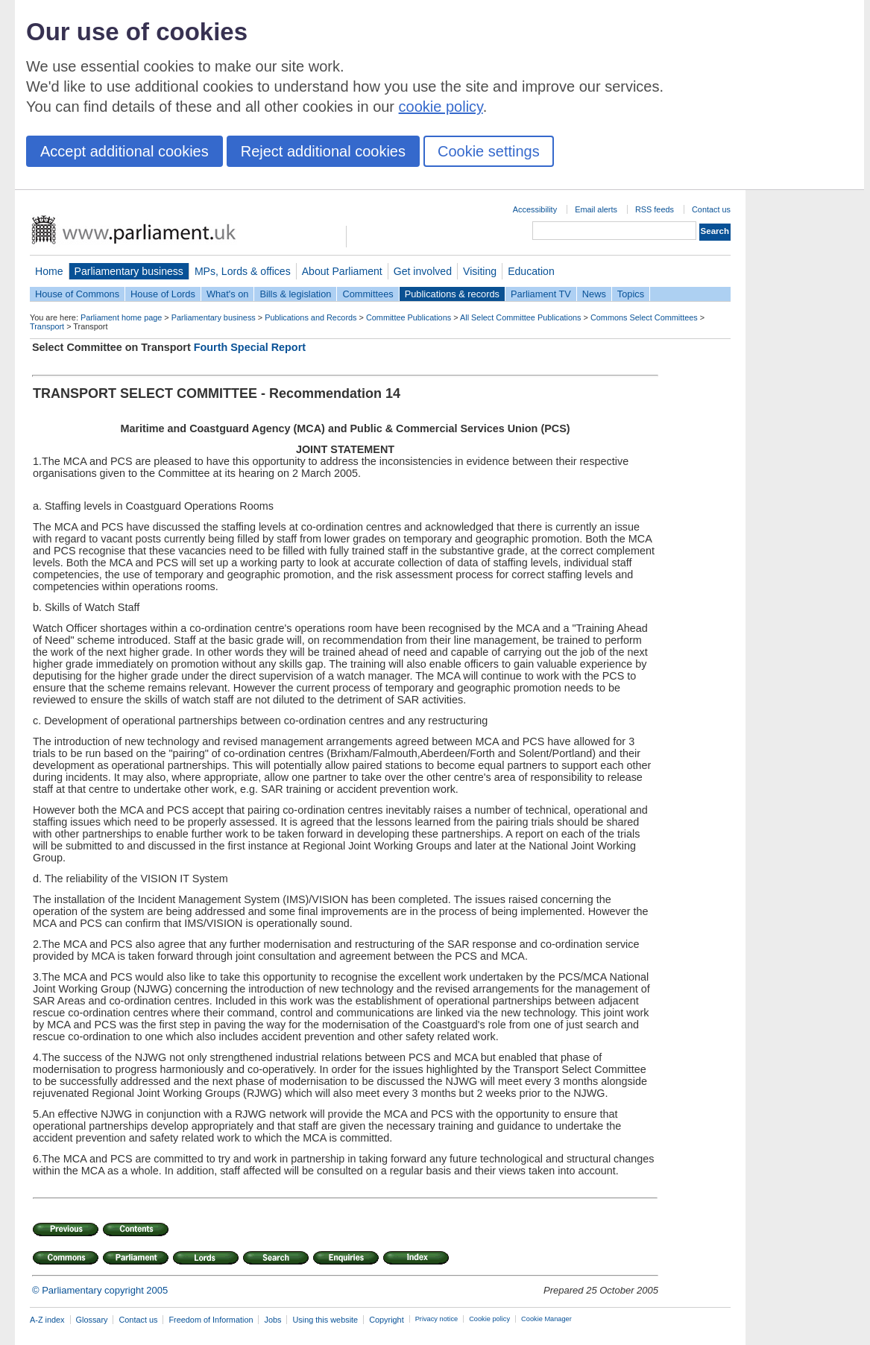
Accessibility (535, 209)
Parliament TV (541, 294)
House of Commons (77, 294)
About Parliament (342, 271)
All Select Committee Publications (520, 317)
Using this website (325, 1319)
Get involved (423, 271)
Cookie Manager (546, 1319)
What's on (228, 294)
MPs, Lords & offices (243, 271)
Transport (47, 326)
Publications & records (452, 294)
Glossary (92, 1319)
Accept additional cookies (124, 151)
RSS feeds (654, 209)
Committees (367, 294)
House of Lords (162, 294)
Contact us (711, 209)
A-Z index (47, 1319)
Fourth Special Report (250, 347)
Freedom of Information (210, 1319)
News (594, 294)
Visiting (480, 271)
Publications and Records (310, 317)
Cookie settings (489, 151)
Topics (630, 294)
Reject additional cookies (323, 151)
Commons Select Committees (644, 317)
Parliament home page (121, 317)
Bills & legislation (295, 294)
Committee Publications (408, 317)
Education (531, 271)
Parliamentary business (129, 271)
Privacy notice (436, 1319)
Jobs (272, 1319)
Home (49, 271)
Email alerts (596, 209)
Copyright (386, 1319)
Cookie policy (489, 1319)
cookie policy (441, 106)
